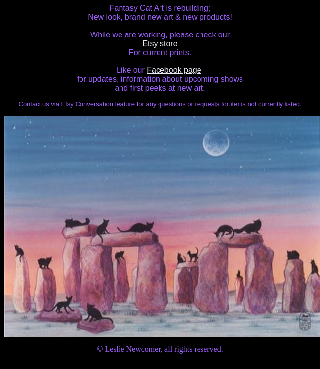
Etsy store (159, 43)
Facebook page (174, 70)
